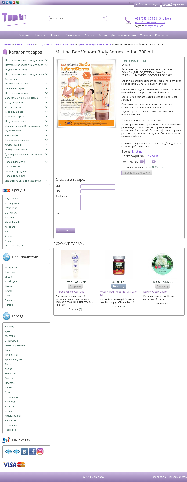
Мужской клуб (26, 130)
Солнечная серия (26, 88)
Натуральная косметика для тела (26, 64)
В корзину (75, 286)
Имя (58, 185)
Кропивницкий (13, 359)
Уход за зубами (26, 102)
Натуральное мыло (26, 121)
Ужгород (10, 401)
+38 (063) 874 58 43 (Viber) (153, 18)
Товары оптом (13, 166)
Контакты (161, 35)
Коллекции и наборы (26, 139)
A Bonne (9, 217)
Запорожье (11, 340)
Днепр (8, 331)
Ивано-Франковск (15, 345)
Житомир (10, 335)
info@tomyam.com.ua (150, 22)
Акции (102, 35)
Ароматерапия (26, 144)
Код (58, 213)
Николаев (10, 373)
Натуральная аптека (26, 83)
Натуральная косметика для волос (26, 74)
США (8, 295)
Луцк (8, 364)
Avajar (8, 240)
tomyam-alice (154, 26)
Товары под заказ (15, 175)
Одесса (9, 378)
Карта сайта (159, 476)
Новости (55, 35)
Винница (10, 326)
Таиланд (152, 156)
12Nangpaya (12, 203)
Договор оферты (177, 476)
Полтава (10, 382)
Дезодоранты (26, 107)
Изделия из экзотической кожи (26, 180)
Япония (9, 304)
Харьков (9, 406)
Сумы (8, 392)
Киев (8, 350)
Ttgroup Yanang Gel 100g (70, 291)
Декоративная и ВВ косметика (26, 125)
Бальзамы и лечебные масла (26, 97)
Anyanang (10, 226)
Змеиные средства (16, 171)
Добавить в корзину (137, 172)
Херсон (9, 410)
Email (58, 190)
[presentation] (80, 221)
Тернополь (11, 396)
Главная (23, 35)
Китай (8, 286)
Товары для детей (26, 161)
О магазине (73, 35)
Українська (178, 4)
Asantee (9, 236)
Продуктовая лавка (26, 149)
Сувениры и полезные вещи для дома (26, 156)
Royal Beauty (12, 198)
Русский (167, 4)
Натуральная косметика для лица (26, 60)
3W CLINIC (11, 208)
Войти (139, 4)
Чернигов (10, 429)
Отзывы (145, 35)
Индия (8, 276)
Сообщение (62, 196)
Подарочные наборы (17, 69)
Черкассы (10, 420)
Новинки (40, 35)
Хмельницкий (13, 415)
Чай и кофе (26, 135)
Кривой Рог (11, 354)
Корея (8, 290)
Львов (8, 368)
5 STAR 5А (10, 212)
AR (6, 231)
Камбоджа (11, 281)
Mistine (137, 151)
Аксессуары (11, 78)
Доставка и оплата (123, 35)
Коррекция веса (26, 111)
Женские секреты (26, 116)
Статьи (89, 35)
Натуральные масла (26, 92)
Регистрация (151, 4)
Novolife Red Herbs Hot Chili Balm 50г (118, 293)
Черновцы (11, 425)
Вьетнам (10, 271)
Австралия (11, 267)
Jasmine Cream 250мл (155, 291)
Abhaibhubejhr (13, 222)
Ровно (8, 387)
